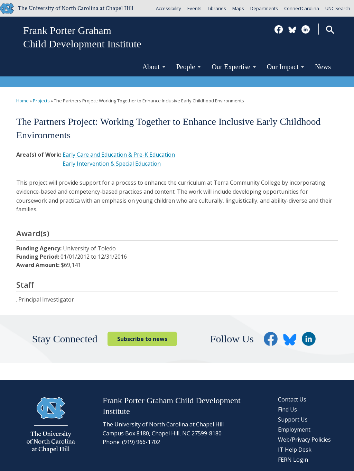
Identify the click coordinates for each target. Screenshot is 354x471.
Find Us (287, 409)
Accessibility (168, 8)
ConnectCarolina (301, 8)
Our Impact (285, 67)
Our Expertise (234, 67)
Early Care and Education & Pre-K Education (119, 154)
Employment (294, 429)
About (153, 67)
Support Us (293, 419)
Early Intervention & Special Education (112, 163)
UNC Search (337, 8)
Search (329, 29)
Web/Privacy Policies (304, 439)
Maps (238, 8)
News (323, 67)
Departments (264, 8)
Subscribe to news (142, 339)
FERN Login (293, 459)
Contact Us (292, 399)
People (188, 67)
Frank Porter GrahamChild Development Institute (82, 37)
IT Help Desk (294, 449)
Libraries (217, 8)
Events (194, 8)
